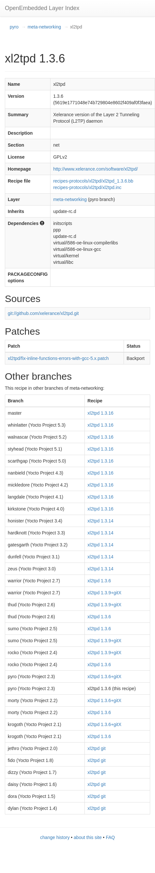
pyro (14, 26)
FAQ (110, 837)
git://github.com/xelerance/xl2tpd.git (43, 313)
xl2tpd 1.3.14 (100, 520)
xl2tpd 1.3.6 (99, 580)
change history (55, 837)
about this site (88, 837)
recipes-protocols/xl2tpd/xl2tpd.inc (87, 187)
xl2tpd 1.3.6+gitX (104, 676)
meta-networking (44, 26)
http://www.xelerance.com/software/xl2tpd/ (95, 169)
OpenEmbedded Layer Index (42, 8)
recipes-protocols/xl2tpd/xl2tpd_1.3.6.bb (93, 181)
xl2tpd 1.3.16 (100, 413)
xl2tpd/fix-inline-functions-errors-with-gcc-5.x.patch (58, 358)
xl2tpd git (96, 748)
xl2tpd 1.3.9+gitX (104, 592)
